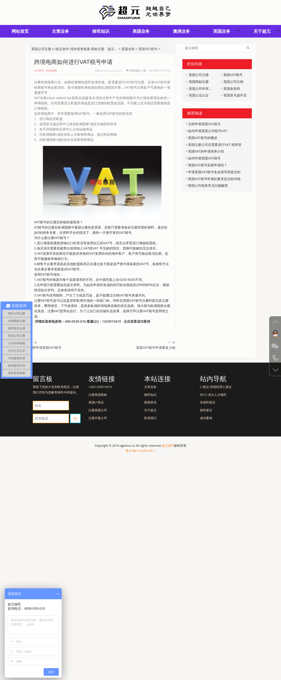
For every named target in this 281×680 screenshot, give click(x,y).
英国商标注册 (199, 81)
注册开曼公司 (97, 418)
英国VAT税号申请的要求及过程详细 (214, 179)
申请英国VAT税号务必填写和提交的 (214, 172)
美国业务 (141, 31)
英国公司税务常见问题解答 (208, 185)
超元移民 (168, 446)
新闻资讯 (150, 402)
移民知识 (100, 31)
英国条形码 (231, 88)
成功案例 (206, 418)
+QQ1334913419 (100, 387)
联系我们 (150, 418)
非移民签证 (207, 402)
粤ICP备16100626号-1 (140, 451)
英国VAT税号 (147, 49)
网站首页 (20, 31)
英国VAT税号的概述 (202, 137)
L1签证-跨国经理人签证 (216, 387)
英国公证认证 (199, 95)
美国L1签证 (96, 402)
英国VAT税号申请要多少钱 (155, 347)
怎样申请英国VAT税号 (45, 347)
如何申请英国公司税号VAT (207, 131)
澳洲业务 (181, 31)
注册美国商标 (97, 395)
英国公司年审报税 (202, 88)
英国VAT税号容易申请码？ (207, 165)
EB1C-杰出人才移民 (213, 395)
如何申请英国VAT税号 (204, 158)
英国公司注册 (199, 74)
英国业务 (221, 31)
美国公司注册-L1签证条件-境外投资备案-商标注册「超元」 (74, 49)
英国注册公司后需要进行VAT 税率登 (214, 144)
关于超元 (150, 410)
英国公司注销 (233, 81)
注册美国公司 (97, 410)
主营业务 (60, 31)
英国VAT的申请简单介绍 (206, 151)
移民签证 (206, 410)
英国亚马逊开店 (235, 95)
